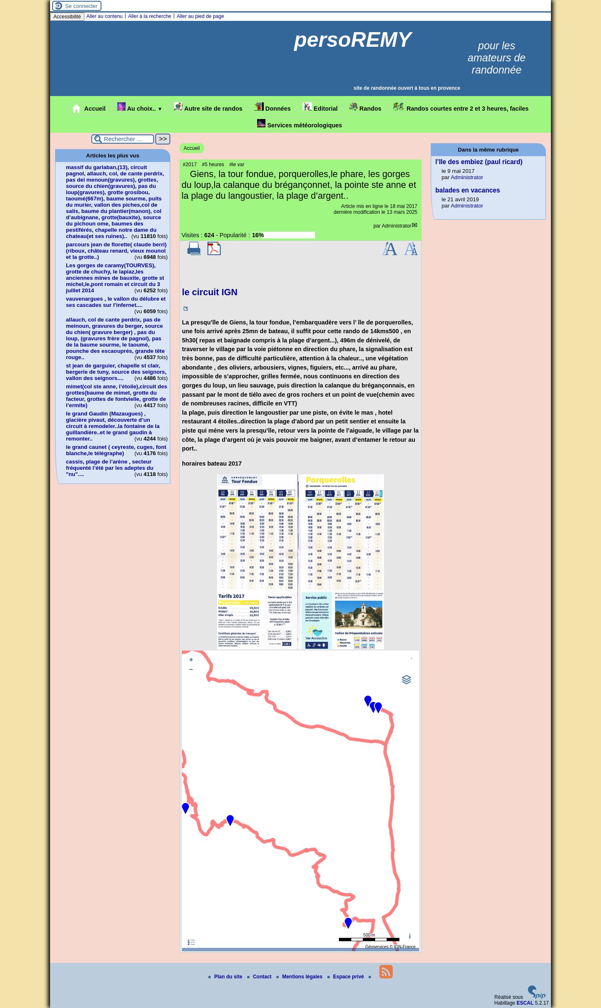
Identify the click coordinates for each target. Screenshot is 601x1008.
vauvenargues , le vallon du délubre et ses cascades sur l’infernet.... (116, 302)
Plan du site (226, 977)
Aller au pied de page (200, 16)
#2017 (190, 164)
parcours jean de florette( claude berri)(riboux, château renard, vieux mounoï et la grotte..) (116, 250)
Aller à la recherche (149, 16)
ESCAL (525, 1003)
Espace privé (346, 977)
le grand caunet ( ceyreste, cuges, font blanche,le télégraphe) (116, 450)
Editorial (320, 107)
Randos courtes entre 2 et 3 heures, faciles (461, 107)
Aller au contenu (104, 16)
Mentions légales (300, 977)
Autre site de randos (208, 107)
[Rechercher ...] (122, 139)
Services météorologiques (299, 124)
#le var (236, 164)
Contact (260, 977)
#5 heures (213, 164)
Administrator (397, 226)
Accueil (89, 108)
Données (272, 107)
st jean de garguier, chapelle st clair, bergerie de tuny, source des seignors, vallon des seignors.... (116, 371)
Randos (365, 107)
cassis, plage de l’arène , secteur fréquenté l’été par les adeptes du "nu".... (110, 467)
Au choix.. (139, 107)
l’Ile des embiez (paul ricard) (479, 161)
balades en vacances (467, 190)
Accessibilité (67, 17)
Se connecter (81, 6)
